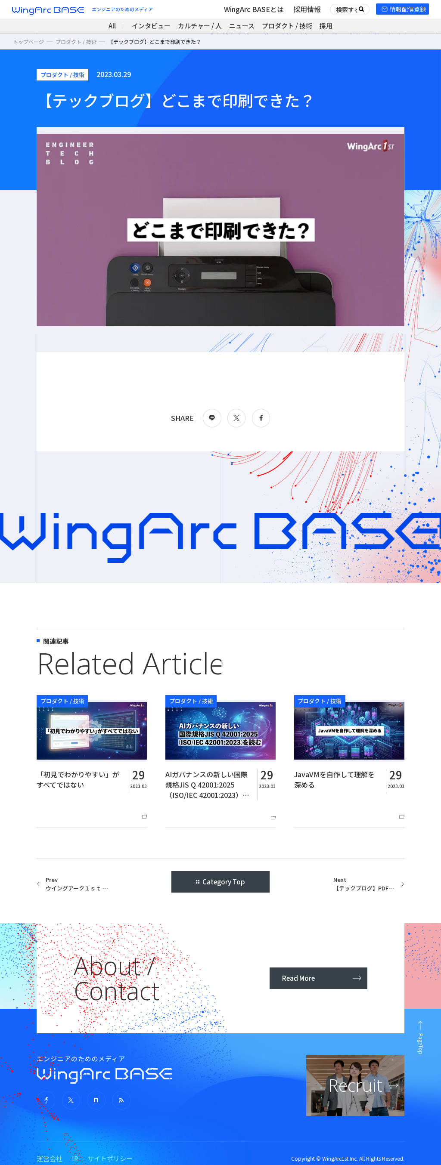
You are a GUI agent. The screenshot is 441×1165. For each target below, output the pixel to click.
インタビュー (151, 25)
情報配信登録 (408, 9)
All (112, 25)
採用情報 (307, 9)
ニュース (242, 25)
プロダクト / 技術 (287, 25)
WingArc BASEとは (254, 9)
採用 (326, 25)
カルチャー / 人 (200, 25)
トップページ (28, 41)
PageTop (421, 1043)
